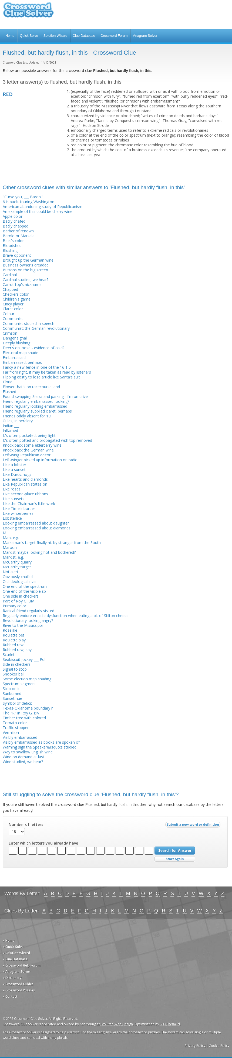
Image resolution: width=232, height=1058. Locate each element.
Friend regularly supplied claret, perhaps (37, 411)
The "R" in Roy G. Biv (21, 713)
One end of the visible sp (24, 591)
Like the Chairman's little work (29, 503)
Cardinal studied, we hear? (25, 279)
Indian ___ (11, 425)
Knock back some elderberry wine (32, 445)
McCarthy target (17, 566)
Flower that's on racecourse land (31, 386)
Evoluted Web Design (116, 1024)
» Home (9, 940)
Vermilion (11, 732)
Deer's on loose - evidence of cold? (33, 347)
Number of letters (26, 824)
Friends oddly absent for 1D (27, 415)
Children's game (17, 299)
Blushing (10, 250)
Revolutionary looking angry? (28, 620)
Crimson (10, 333)
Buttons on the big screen (25, 269)
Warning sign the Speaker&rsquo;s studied (39, 747)
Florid (7, 381)
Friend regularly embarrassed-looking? (36, 401)
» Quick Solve (13, 946)
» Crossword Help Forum (22, 965)
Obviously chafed (18, 576)
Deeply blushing (16, 342)
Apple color (12, 216)
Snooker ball (13, 674)
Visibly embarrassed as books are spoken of (41, 742)
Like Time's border (19, 508)
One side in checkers (21, 596)
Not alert (10, 571)
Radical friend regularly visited (28, 610)
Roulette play (14, 639)
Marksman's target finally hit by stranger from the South (52, 542)
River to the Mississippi (23, 625)
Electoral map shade (20, 352)
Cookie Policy (219, 1045)
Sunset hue (12, 698)
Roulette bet (13, 635)
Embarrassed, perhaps (22, 362)
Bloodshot (12, 245)
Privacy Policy (195, 1045)
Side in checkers (17, 664)
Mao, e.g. (11, 537)
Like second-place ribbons (25, 493)
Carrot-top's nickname (22, 284)
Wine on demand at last (23, 756)
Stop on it (11, 688)
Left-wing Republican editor (27, 454)
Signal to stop (15, 669)
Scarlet (9, 654)
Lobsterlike (12, 518)
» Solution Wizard (16, 953)
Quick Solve (29, 36)
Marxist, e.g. (13, 557)
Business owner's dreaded (26, 265)
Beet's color (13, 240)
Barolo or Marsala (19, 235)
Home (10, 36)
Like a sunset (14, 469)
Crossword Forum (113, 36)
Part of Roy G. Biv (18, 601)
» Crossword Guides (18, 984)
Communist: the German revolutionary (36, 328)
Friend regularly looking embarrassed (35, 406)
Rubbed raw (13, 644)
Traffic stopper (16, 727)
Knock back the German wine (28, 450)
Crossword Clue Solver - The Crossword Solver (28, 12)
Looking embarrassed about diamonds (36, 527)
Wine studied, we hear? (23, 761)
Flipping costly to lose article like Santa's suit (41, 377)
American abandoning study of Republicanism (42, 206)
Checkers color (16, 294)
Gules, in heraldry (18, 420)
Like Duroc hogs (17, 474)
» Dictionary (12, 977)
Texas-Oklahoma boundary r (28, 708)
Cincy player (13, 303)
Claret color (13, 308)
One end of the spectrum (25, 586)
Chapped (10, 289)
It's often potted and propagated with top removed (47, 440)
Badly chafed (14, 221)
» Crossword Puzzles (19, 990)
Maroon (10, 547)
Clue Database (84, 36)
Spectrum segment (19, 683)
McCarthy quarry (17, 562)
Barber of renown (18, 230)
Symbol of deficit (17, 703)
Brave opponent (17, 255)
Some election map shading (27, 678)
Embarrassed (14, 357)
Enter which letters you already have (43, 843)
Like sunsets (13, 498)
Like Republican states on (25, 484)
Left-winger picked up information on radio (40, 459)
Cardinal (10, 274)
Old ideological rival (19, 581)
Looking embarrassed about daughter (36, 523)
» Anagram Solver (16, 971)
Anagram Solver (145, 36)
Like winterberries (18, 513)
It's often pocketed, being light (29, 435)
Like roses (12, 489)
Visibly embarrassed (20, 737)
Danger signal (15, 338)
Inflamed (10, 430)
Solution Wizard (55, 36)
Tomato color (15, 722)
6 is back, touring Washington (28, 201)
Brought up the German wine (28, 260)
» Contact (10, 996)
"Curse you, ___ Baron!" (23, 196)
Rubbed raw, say (17, 649)
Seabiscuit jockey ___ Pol (24, 659)
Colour (8, 313)
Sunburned (12, 693)
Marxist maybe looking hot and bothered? (39, 552)
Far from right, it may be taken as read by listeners (47, 372)
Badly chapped (15, 226)
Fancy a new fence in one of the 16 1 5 (37, 367)
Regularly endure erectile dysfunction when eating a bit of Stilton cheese (66, 615)
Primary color (14, 605)
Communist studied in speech (28, 323)
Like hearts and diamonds (25, 479)
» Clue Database (15, 959)
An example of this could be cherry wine (37, 211)
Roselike (10, 630)
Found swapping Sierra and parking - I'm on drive (45, 396)
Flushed (9, 391)
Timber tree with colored (24, 717)
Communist (13, 318)
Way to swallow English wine (28, 751)
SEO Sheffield (170, 1024)
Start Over (174, 859)
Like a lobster (14, 464)
